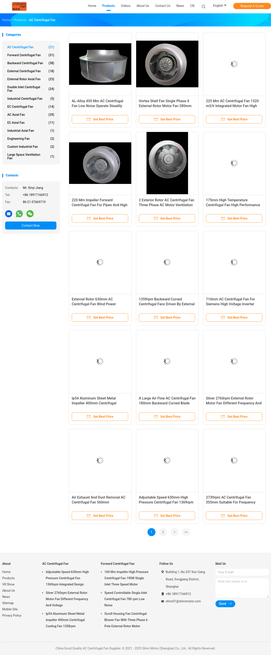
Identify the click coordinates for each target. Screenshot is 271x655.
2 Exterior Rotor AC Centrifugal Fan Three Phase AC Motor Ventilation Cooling (166, 205)
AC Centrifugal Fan (30, 47)
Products (8, 578)
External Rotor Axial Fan (30, 79)
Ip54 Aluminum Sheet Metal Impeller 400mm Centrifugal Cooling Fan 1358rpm (94, 403)
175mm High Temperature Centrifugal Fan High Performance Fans (233, 205)
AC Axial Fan (30, 114)
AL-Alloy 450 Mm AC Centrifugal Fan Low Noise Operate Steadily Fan (97, 106)
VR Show (8, 584)
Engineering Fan (30, 138)
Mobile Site (10, 609)
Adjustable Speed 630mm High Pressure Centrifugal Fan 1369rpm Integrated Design (166, 502)
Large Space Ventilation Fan (30, 156)
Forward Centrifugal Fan (30, 55)
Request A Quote (252, 6)
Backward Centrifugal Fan (30, 63)
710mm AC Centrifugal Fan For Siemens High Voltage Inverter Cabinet (230, 304)
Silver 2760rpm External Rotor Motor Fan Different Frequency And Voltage (233, 403)
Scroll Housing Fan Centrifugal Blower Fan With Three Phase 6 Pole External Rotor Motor (125, 620)
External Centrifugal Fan (30, 71)
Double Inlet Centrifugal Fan (30, 88)
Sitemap (8, 603)
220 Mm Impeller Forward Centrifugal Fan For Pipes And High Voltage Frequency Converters (100, 205)
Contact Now (31, 225)
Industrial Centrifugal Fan (30, 98)
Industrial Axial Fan (30, 130)
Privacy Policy (11, 615)
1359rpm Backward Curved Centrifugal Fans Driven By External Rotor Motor (167, 304)
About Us (8, 590)
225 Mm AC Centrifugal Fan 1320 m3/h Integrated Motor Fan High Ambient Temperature (232, 106)
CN (192, 6)
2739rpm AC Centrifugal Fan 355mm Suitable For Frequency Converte (230, 502)
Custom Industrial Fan (30, 146)
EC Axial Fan (30, 122)
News (6, 597)
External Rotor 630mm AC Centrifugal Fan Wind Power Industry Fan (94, 304)
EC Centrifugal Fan (30, 106)
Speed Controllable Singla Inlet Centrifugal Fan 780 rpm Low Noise (125, 599)
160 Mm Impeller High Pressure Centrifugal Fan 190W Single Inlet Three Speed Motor (126, 578)
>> (186, 532)
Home (6, 572)
